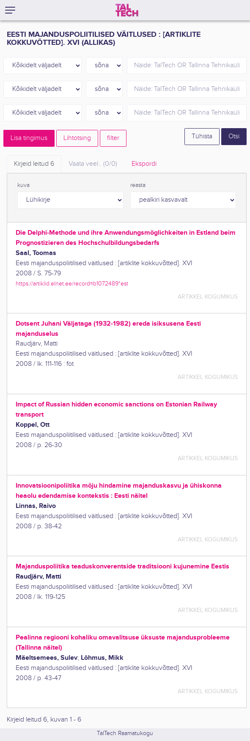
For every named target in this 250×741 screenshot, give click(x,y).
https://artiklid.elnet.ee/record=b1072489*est (72, 283)
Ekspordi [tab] (144, 164)
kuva (23, 185)
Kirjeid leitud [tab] (34, 164)
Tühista (202, 136)
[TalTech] (127, 10)
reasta (138, 185)
